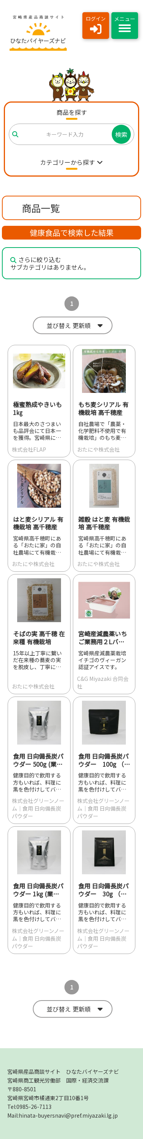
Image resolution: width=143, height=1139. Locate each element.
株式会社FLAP (29, 449)
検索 (121, 134)
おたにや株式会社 (98, 449)
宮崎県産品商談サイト (63, 1071)
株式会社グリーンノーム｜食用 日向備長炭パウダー (38, 808)
